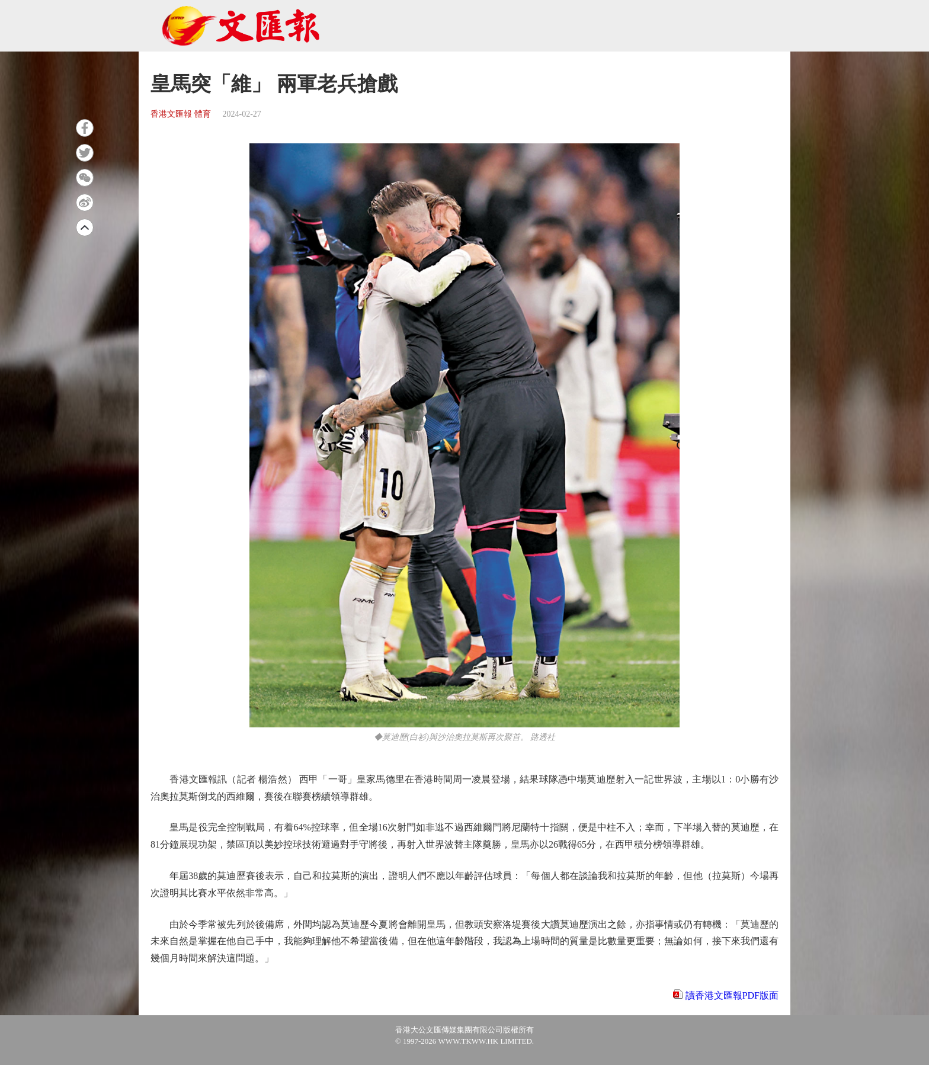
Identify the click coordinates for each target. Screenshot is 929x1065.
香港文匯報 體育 (180, 114)
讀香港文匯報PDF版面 (732, 995)
